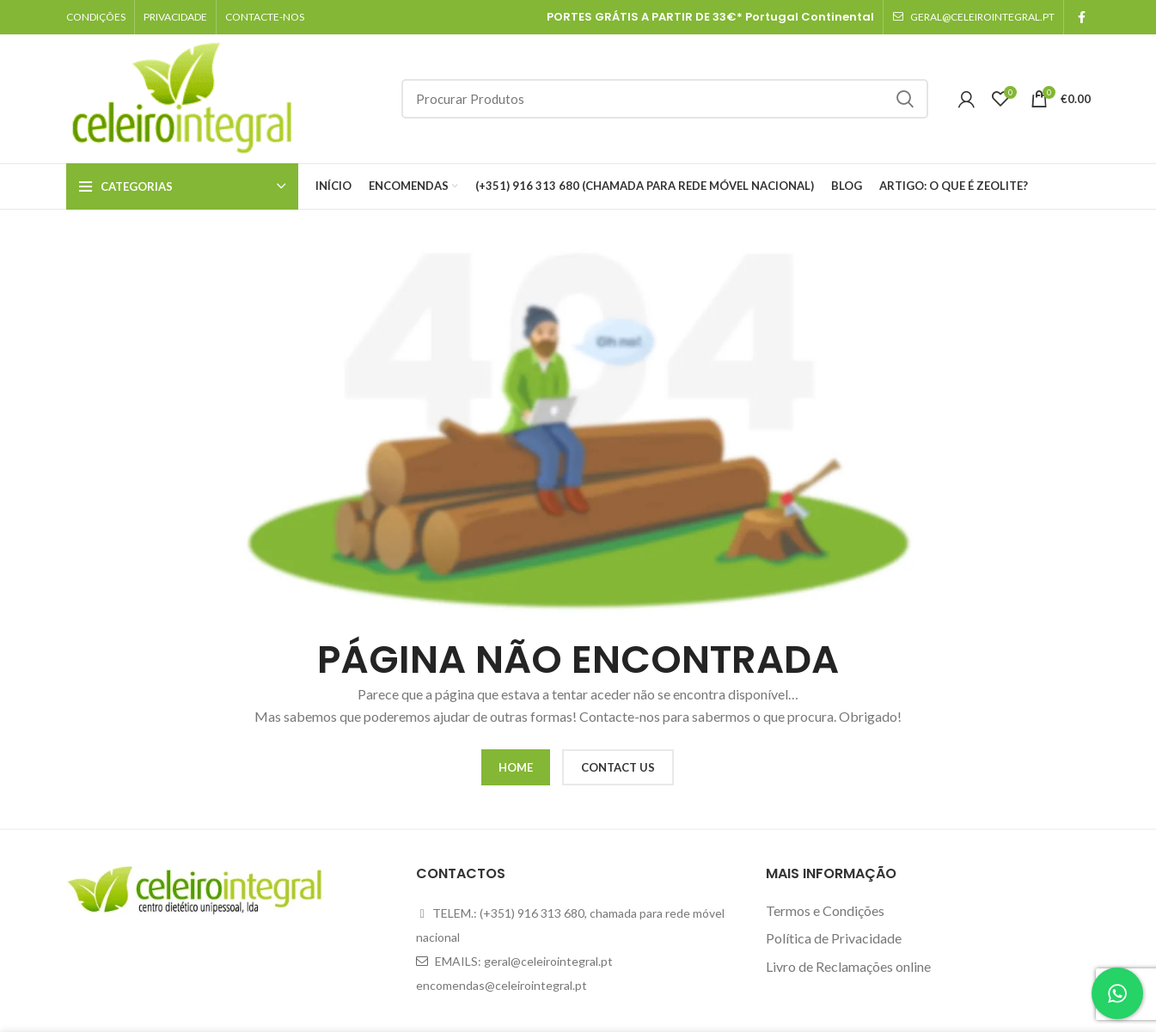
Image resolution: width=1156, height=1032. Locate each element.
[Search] (664, 99)
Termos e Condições (825, 910)
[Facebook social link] (1082, 17)
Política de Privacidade (834, 938)
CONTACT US (618, 767)
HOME (515, 767)
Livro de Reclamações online (848, 966)
